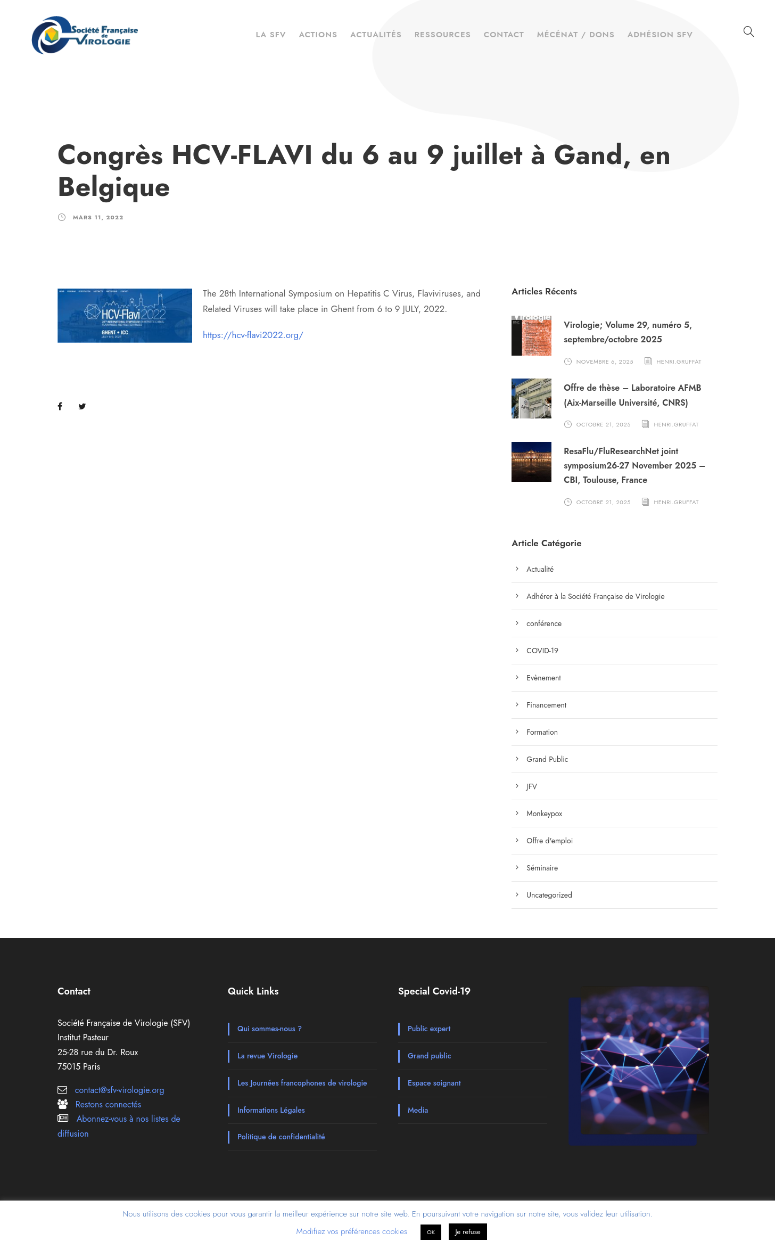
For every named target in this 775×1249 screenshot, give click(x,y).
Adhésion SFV (660, 34)
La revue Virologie (267, 1055)
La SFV (270, 34)
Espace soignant (434, 1083)
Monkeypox (544, 813)
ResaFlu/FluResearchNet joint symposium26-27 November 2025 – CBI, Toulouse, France (634, 465)
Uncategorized (549, 895)
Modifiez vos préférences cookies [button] (351, 1231)
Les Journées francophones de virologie (302, 1083)
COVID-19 (542, 650)
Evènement (543, 677)
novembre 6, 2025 (604, 361)
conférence (544, 623)
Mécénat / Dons (576, 34)
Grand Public (547, 759)
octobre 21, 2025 (603, 424)
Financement (546, 705)
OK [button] (431, 1232)
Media (418, 1110)
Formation (542, 732)
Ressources (443, 34)
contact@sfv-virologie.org (119, 1090)
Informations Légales (271, 1110)
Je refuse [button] (467, 1232)
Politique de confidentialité (281, 1136)
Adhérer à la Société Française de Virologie (595, 596)
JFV (531, 786)
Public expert (429, 1028)
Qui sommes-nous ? (269, 1028)
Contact (504, 34)
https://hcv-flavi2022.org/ (253, 334)
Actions (318, 34)
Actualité (540, 569)
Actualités (376, 34)
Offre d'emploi (549, 840)
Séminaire (542, 867)
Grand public (429, 1055)
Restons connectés (108, 1104)
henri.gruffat (679, 361)
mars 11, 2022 (98, 217)
